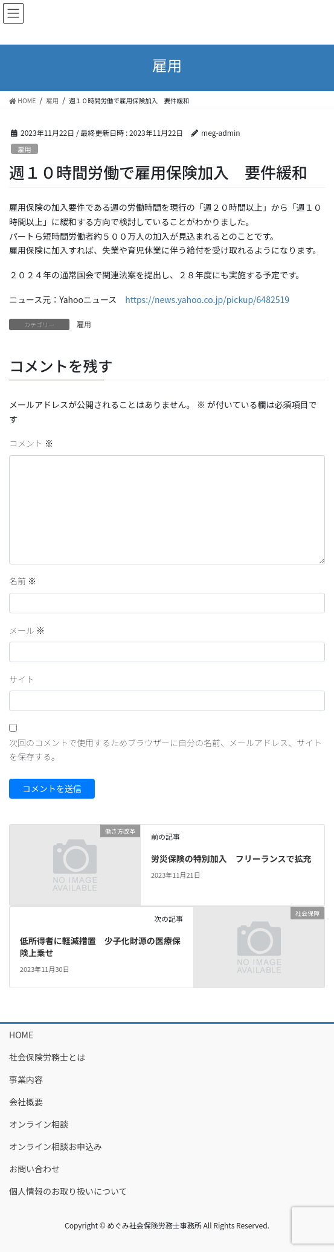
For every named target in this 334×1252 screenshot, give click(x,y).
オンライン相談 (38, 1124)
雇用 (24, 149)
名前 (22, 581)
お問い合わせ (34, 1169)
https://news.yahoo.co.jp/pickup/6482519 (207, 299)
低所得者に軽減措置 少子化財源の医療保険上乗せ (100, 946)
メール (27, 630)
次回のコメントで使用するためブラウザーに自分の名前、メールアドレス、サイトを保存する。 (165, 749)
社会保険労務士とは (47, 1057)
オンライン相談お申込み (55, 1146)
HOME (21, 1035)
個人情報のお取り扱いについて (68, 1191)
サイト (21, 679)
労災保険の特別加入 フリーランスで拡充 (231, 858)
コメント (31, 443)
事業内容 (26, 1079)
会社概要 (26, 1102)
